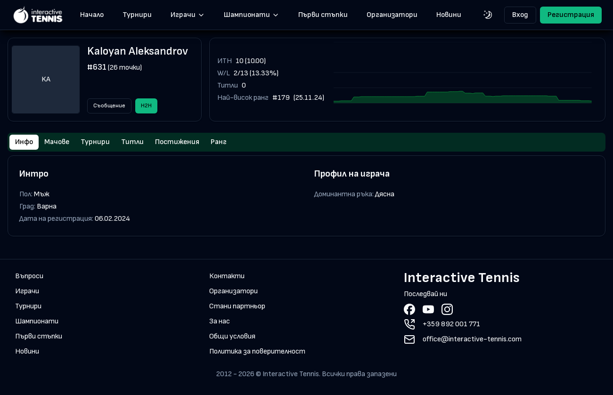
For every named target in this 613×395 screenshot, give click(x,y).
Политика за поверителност (257, 351)
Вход (520, 14)
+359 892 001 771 (451, 324)
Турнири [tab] (95, 141)
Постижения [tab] (177, 141)
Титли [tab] (132, 141)
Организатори (392, 14)
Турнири (137, 14)
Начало (92, 14)
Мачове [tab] (56, 141)
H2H (146, 105)
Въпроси (29, 276)
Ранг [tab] (219, 141)
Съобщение (109, 105)
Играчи (188, 14)
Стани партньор (237, 306)
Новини (448, 14)
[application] (462, 79)
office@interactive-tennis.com (472, 339)
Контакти (227, 276)
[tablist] (306, 142)
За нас (219, 321)
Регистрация (571, 14)
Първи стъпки (323, 14)
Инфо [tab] (24, 141)
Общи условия (232, 336)
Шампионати (251, 14)
